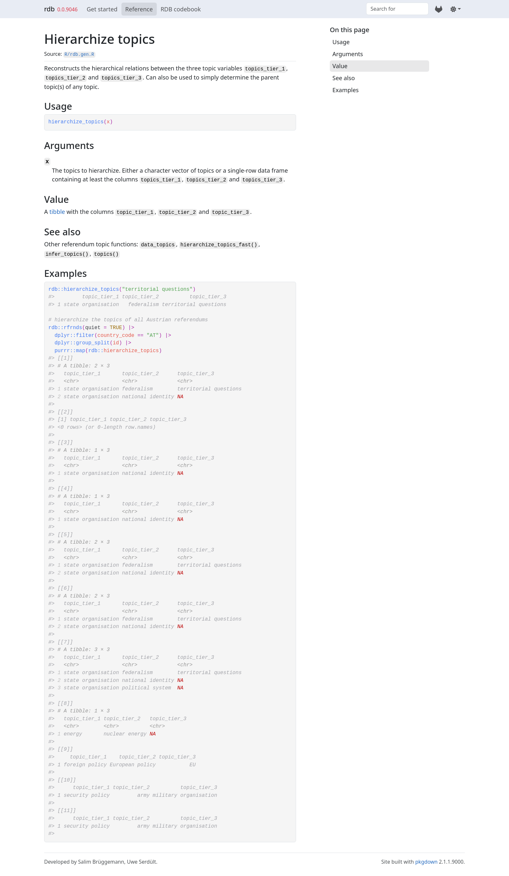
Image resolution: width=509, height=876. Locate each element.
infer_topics (63, 254)
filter (85, 336)
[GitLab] (438, 9)
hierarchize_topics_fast (215, 245)
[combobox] (397, 9)
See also (343, 78)
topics (103, 254)
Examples (345, 90)
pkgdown (426, 861)
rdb (49, 9)
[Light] (455, 9)
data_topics (158, 245)
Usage (341, 42)
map (80, 351)
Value (339, 66)
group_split (93, 343)
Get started (102, 9)
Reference (139, 9)
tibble (57, 212)
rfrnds (73, 328)
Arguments (347, 54)
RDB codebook (181, 9)
